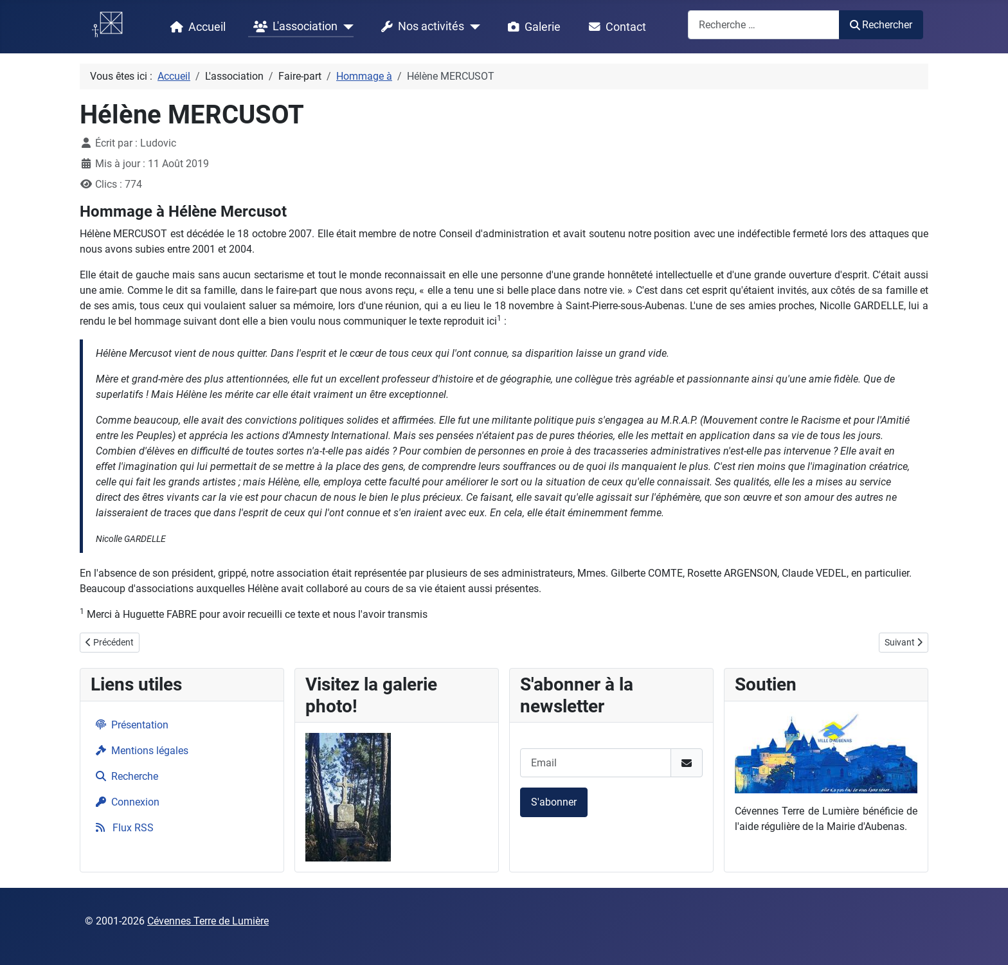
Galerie (532, 27)
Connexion (125, 802)
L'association (293, 27)
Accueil (195, 27)
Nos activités (420, 27)
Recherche (124, 776)
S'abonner (554, 802)
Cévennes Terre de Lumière (208, 921)
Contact (615, 27)
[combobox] (764, 24)
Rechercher (881, 25)
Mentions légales (139, 750)
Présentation (129, 725)
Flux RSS (122, 828)
